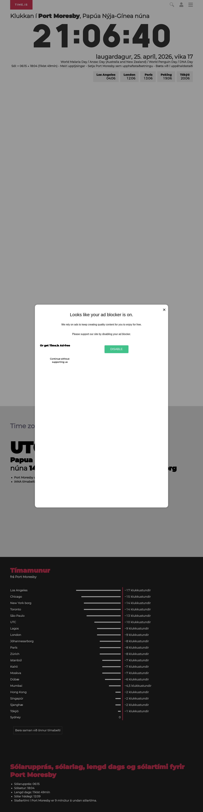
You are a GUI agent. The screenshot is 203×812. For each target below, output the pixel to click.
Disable (116, 349)
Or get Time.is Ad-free (55, 345)
